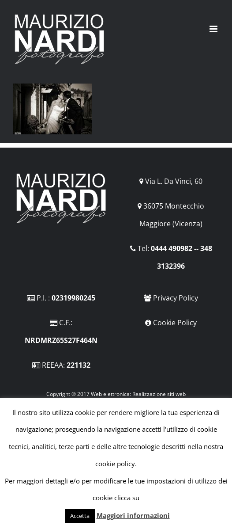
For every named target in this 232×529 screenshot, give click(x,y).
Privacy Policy (175, 298)
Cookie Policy (175, 322)
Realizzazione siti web (159, 394)
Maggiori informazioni (133, 515)
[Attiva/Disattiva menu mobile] (214, 29)
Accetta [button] (80, 516)
